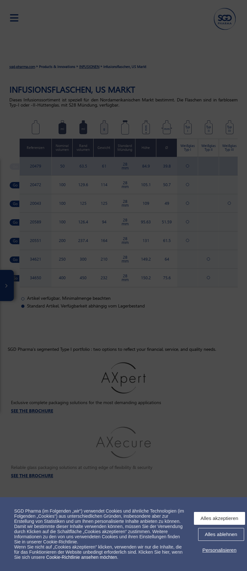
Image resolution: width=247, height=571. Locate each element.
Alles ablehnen (221, 534)
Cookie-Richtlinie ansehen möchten (81, 557)
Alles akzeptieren (219, 518)
